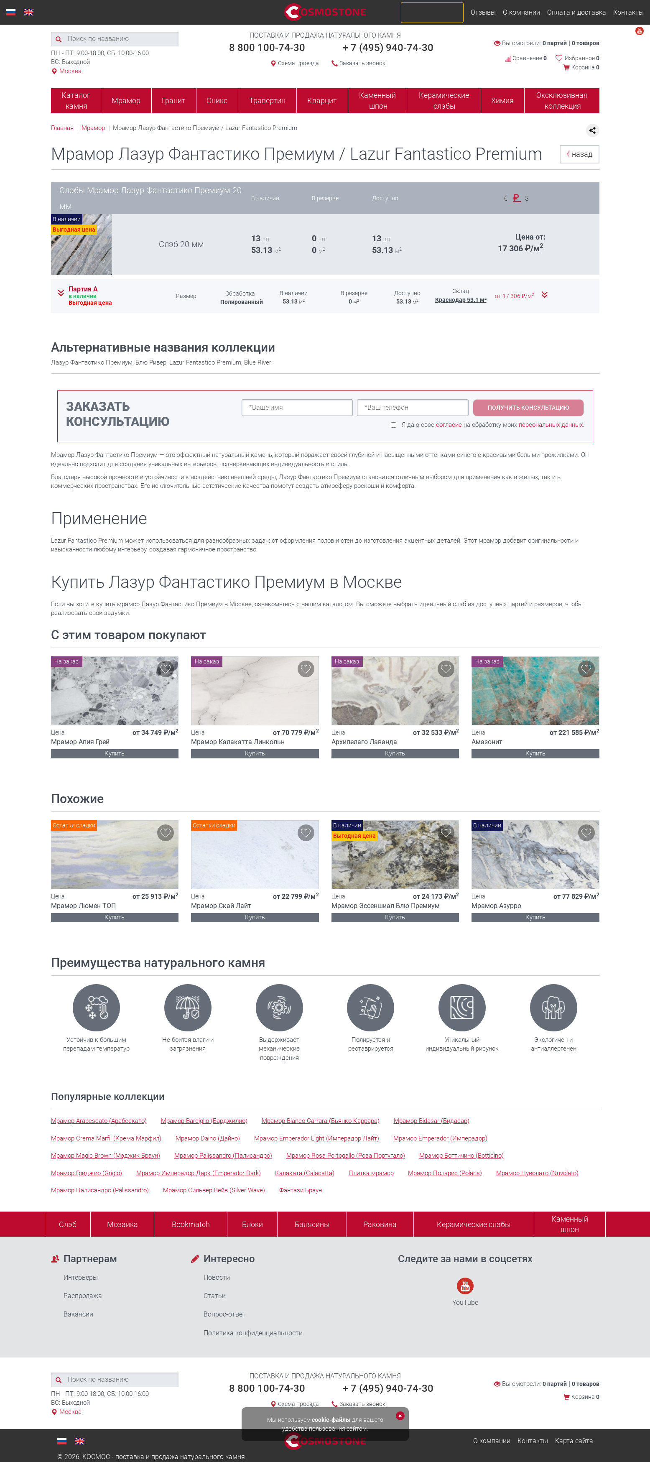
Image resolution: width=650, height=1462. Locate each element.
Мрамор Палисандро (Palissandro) (100, 1190)
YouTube (465, 1292)
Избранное (582, 58)
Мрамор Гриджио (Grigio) (86, 1173)
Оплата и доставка (576, 12)
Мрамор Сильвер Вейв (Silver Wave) (214, 1190)
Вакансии (78, 1314)
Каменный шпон (377, 100)
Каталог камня (75, 100)
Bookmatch (191, 1224)
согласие (449, 425)
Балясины (312, 1224)
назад (577, 154)
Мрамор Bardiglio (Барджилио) (204, 1121)
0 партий (555, 43)
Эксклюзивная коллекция (562, 100)
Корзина (585, 67)
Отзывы (483, 12)
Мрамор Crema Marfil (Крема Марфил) (106, 1138)
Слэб (67, 1224)
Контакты (628, 12)
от (515, 296)
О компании (521, 12)
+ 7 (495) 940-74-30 (388, 48)
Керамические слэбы (444, 100)
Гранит (174, 100)
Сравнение (526, 58)
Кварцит (322, 100)
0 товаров (585, 43)
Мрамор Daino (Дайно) (208, 1138)
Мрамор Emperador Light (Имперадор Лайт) (316, 1138)
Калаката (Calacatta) (304, 1173)
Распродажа (83, 1296)
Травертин (267, 100)
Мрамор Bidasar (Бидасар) (431, 1121)
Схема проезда (298, 63)
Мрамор (126, 100)
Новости (217, 1277)
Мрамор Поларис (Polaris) (445, 1173)
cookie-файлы (331, 1419)
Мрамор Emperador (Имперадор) (440, 1138)
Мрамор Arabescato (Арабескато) (99, 1121)
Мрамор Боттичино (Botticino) (461, 1155)
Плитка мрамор (371, 1173)
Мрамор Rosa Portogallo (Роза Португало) (345, 1155)
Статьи (215, 1296)
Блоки (252, 1224)
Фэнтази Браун (300, 1190)
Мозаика (122, 1224)
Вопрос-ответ (225, 1314)
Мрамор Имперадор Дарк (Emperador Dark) (198, 1173)
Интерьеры (81, 1277)
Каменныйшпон (569, 1224)
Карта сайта (574, 1440)
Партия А (83, 289)
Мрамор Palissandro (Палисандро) (223, 1155)
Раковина (380, 1224)
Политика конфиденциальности (253, 1333)
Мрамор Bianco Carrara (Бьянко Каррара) (321, 1121)
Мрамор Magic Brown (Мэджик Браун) (105, 1155)
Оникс (216, 100)
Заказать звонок (362, 63)
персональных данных (551, 425)
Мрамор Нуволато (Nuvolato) (537, 1173)
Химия (502, 100)
